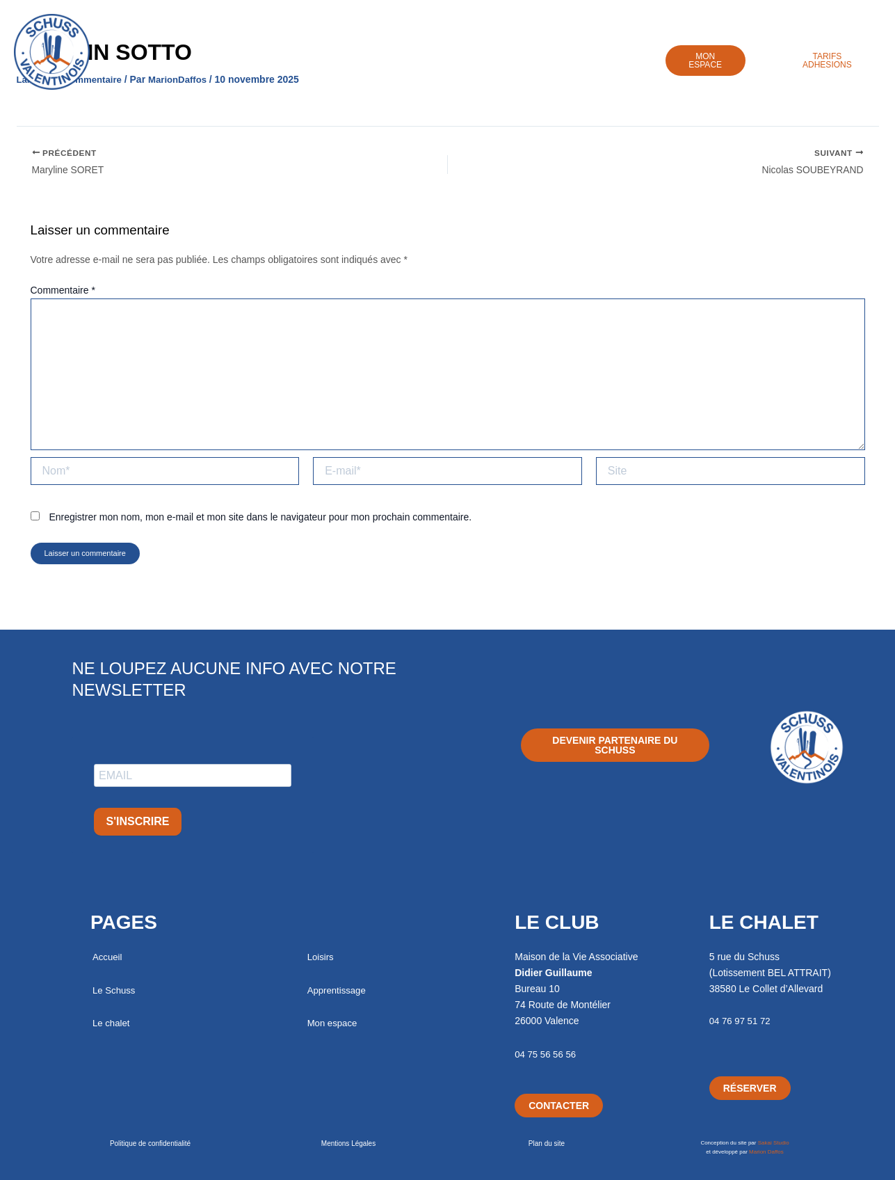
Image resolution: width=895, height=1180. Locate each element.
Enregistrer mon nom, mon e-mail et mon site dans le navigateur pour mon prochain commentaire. (260, 522)
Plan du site (547, 1143)
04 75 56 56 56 (547, 1054)
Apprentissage (528, 67)
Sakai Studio (773, 1143)
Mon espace (333, 1022)
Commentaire (63, 295)
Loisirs (446, 67)
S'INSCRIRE (138, 821)
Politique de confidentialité (150, 1143)
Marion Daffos (766, 1152)
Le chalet (112, 1022)
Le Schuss (266, 67)
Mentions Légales (348, 1143)
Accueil (193, 67)
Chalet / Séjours (361, 67)
